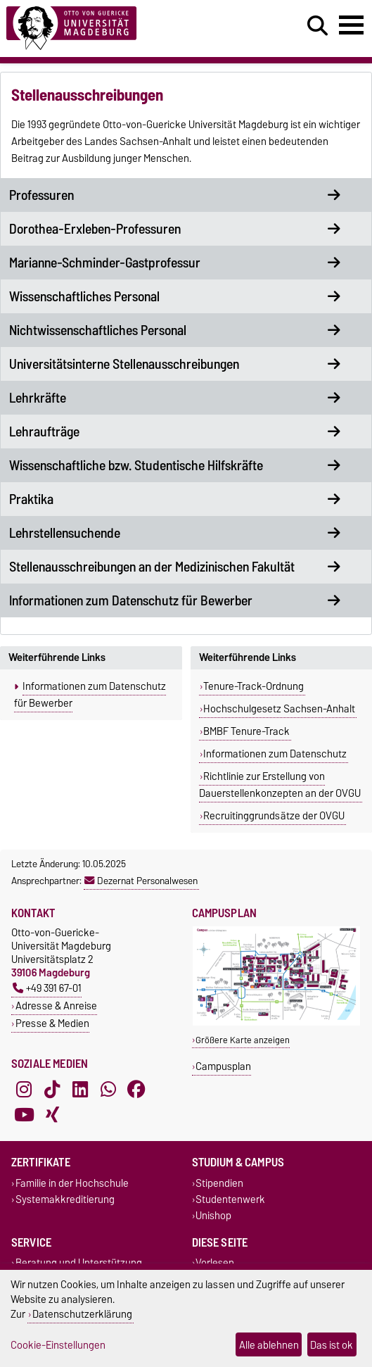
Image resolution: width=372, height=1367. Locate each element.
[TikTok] (52, 1089)
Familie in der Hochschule (72, 1183)
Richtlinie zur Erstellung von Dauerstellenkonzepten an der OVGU (280, 785)
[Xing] (52, 1114)
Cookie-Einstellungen (58, 1345)
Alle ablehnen (269, 1345)
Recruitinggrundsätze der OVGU (274, 815)
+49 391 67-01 (47, 988)
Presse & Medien (52, 1023)
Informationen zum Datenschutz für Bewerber (90, 695)
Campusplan (223, 1066)
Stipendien (219, 1183)
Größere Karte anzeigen (242, 1040)
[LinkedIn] (80, 1089)
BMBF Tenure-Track (246, 731)
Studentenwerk (230, 1199)
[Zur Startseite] (114, 28)
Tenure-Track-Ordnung (253, 686)
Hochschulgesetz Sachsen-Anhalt (279, 708)
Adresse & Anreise (56, 1005)
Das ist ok (331, 1345)
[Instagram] (24, 1089)
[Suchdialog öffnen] (317, 26)
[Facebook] (136, 1089)
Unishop (213, 1216)
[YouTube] (24, 1114)
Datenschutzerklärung (82, 1314)
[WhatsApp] (108, 1089)
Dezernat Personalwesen (141, 880)
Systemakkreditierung (65, 1199)
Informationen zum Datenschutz (275, 753)
